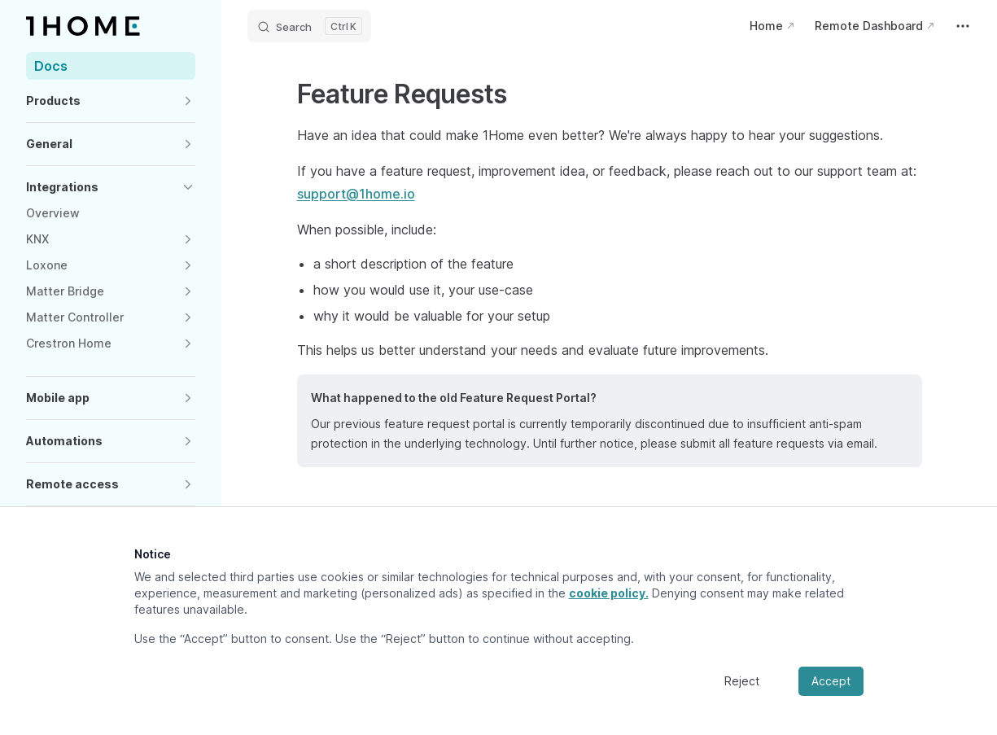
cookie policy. (609, 593)
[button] (110, 101)
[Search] (309, 26)
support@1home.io (356, 194)
